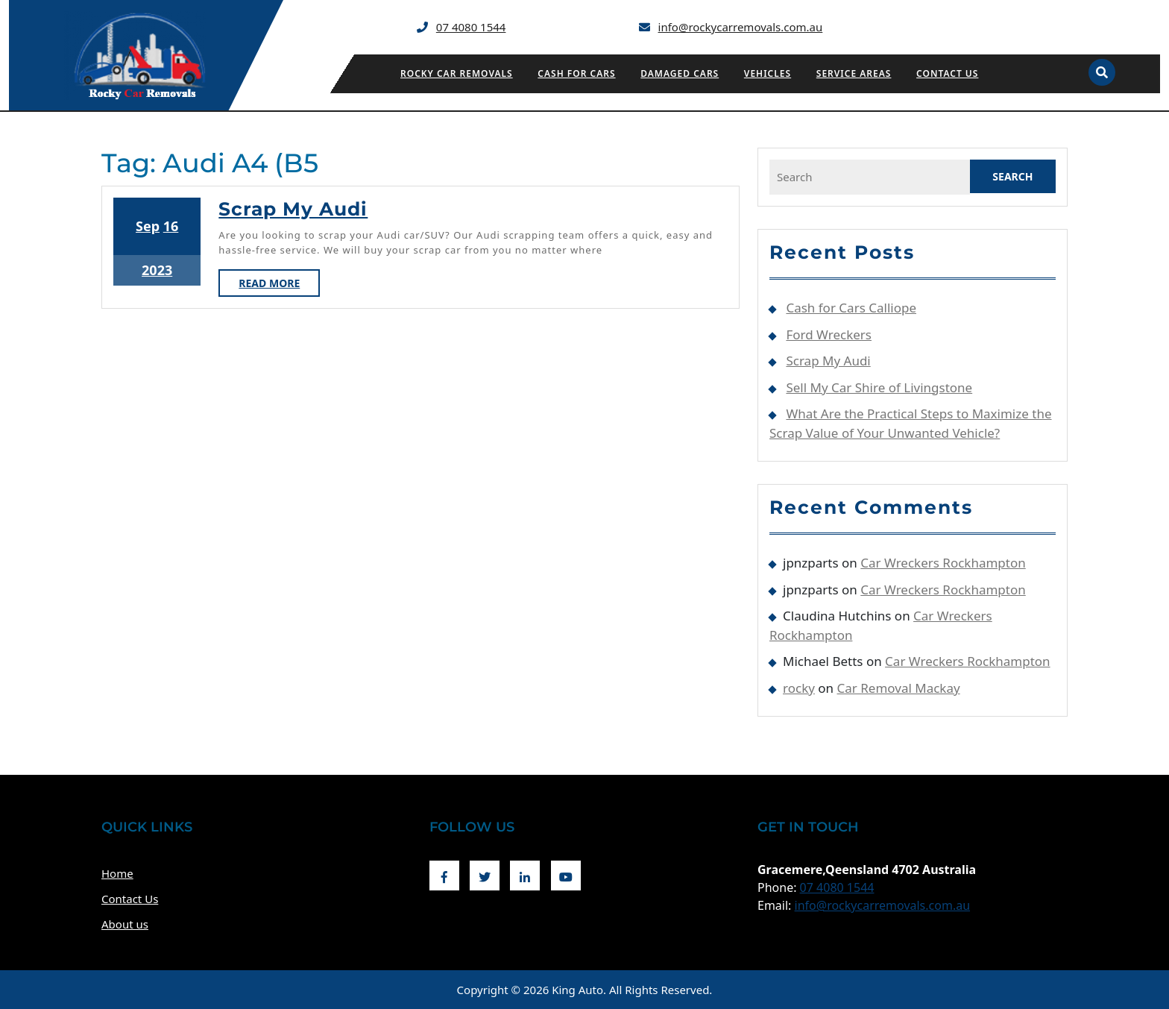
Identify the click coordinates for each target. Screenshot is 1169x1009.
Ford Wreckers (829, 334)
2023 (157, 270)
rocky (799, 688)
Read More (279, 285)
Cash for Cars (576, 73)
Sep (148, 226)
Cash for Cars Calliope (851, 307)
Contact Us (947, 73)
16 (171, 226)
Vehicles (767, 73)
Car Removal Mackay (898, 688)
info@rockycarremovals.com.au (740, 26)
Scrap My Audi (293, 209)
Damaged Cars (679, 73)
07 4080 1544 (471, 26)
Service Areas (854, 73)
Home (117, 873)
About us (124, 924)
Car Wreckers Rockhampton (942, 562)
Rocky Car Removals (456, 73)
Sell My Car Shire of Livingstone (879, 387)
